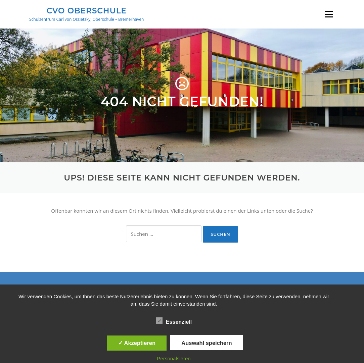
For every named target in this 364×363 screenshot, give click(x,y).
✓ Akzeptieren (137, 343)
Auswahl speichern (206, 343)
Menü (329, 14)
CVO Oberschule (86, 10)
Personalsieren (174, 358)
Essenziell (174, 321)
